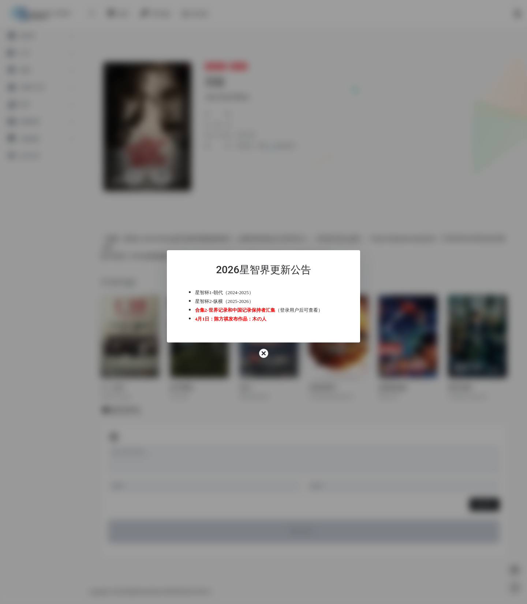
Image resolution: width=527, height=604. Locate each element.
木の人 (263, 319)
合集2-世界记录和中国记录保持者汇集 (239, 310)
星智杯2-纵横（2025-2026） (228, 301)
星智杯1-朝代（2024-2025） (228, 292)
